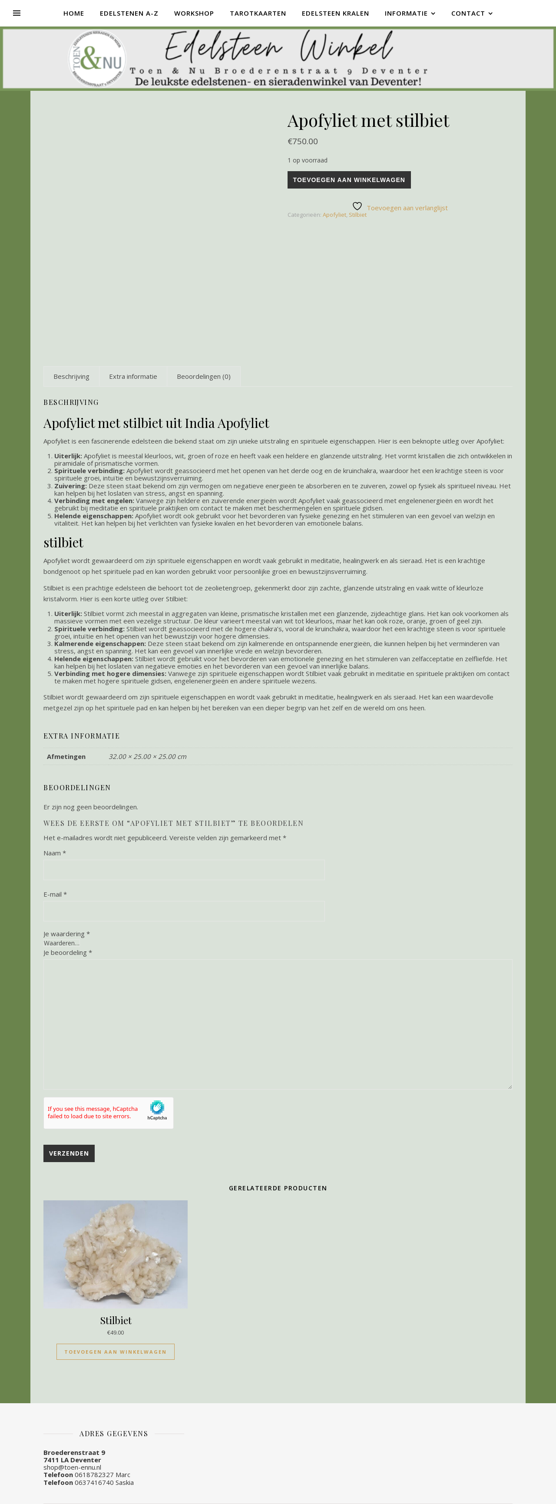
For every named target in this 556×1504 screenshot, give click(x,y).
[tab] (71, 376)
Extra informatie (133, 376)
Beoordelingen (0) (204, 376)
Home (73, 13)
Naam (54, 852)
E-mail (55, 894)
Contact (468, 13)
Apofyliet (334, 215)
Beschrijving (71, 376)
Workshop (194, 13)
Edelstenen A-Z (129, 13)
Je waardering (66, 934)
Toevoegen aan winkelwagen (349, 179)
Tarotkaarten (258, 13)
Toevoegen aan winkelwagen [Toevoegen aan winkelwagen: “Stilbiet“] (115, 1351)
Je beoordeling (67, 952)
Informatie (406, 13)
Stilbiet (358, 215)
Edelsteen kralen (335, 13)
